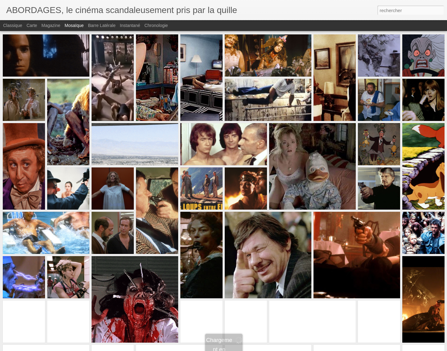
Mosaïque (74, 25)
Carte (31, 25)
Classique (12, 25)
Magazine (51, 25)
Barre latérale (101, 25)
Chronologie (156, 25)
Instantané (130, 25)
